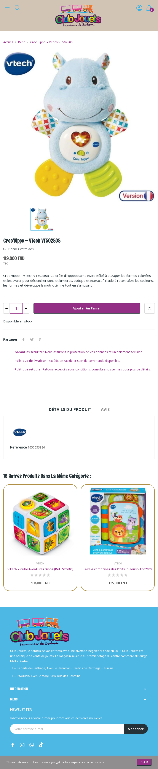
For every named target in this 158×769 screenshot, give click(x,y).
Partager (23, 339)
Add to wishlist (149, 308)
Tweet (32, 339)
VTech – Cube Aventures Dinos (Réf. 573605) (40, 569)
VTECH (40, 563)
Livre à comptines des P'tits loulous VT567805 (117, 569)
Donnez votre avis (20, 249)
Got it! (144, 762)
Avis (105, 409)
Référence (18, 447)
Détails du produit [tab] (70, 409)
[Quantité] (16, 308)
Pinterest (40, 339)
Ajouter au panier (87, 308)
